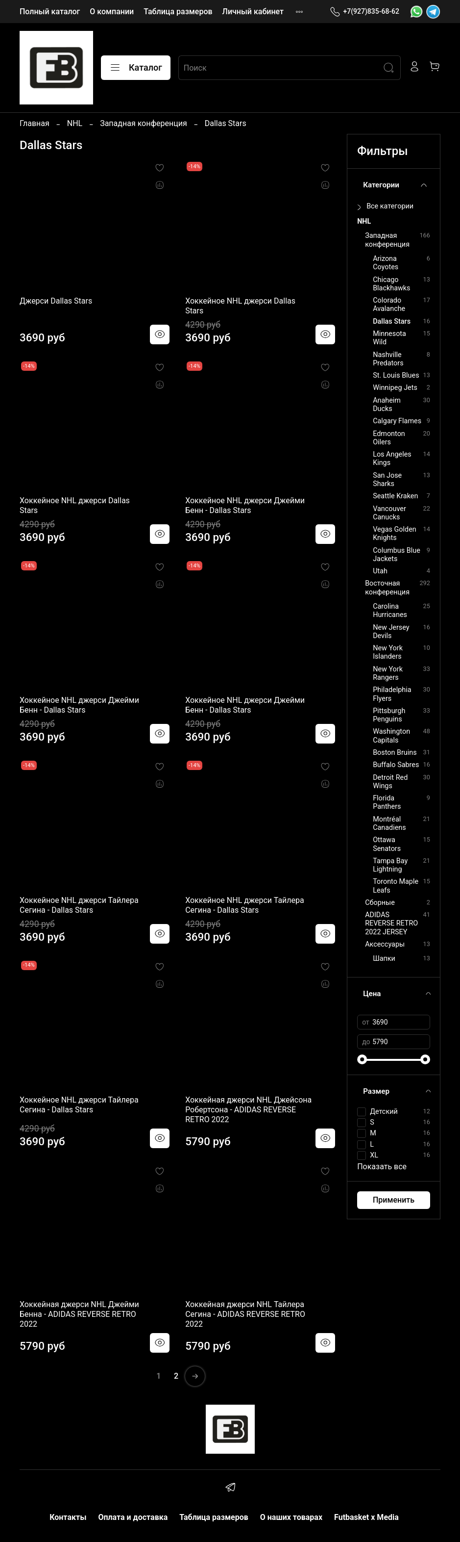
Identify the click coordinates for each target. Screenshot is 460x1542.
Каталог (135, 68)
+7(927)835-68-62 (364, 11)
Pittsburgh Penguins (389, 715)
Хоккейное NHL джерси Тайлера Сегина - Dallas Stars (79, 905)
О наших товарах (291, 1517)
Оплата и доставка (133, 1517)
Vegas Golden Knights (394, 533)
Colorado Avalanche (389, 304)
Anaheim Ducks (387, 404)
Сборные (380, 903)
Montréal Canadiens (389, 823)
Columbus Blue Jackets (396, 554)
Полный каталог (50, 11)
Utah (380, 571)
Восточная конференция (387, 587)
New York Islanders (388, 652)
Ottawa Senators (387, 844)
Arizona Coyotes (385, 263)
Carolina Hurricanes (390, 610)
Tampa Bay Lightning (390, 865)
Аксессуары (385, 944)
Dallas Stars (392, 321)
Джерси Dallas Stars (56, 301)
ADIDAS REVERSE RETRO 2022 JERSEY (391, 923)
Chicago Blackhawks (391, 284)
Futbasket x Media (366, 1517)
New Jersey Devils (391, 631)
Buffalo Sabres (396, 765)
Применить (393, 1200)
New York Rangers (388, 673)
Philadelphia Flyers (392, 694)
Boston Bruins (395, 752)
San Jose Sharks (387, 479)
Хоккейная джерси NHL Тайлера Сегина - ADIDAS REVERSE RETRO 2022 (245, 1314)
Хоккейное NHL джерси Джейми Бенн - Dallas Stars (245, 505)
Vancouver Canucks (389, 513)
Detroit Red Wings (390, 781)
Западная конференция (143, 123)
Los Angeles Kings (392, 458)
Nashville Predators (388, 359)
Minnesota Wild (389, 338)
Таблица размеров (178, 11)
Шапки (384, 958)
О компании (112, 11)
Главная (34, 123)
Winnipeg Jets (395, 388)
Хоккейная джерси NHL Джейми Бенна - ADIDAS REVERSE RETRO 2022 (79, 1314)
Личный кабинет (253, 11)
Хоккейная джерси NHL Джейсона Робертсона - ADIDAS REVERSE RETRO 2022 (248, 1109)
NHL (74, 123)
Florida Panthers (387, 802)
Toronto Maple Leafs (395, 885)
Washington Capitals (391, 735)
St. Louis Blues (396, 375)
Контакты (67, 1517)
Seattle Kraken (395, 496)
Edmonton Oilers (389, 438)
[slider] (362, 1059)
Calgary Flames (397, 421)
